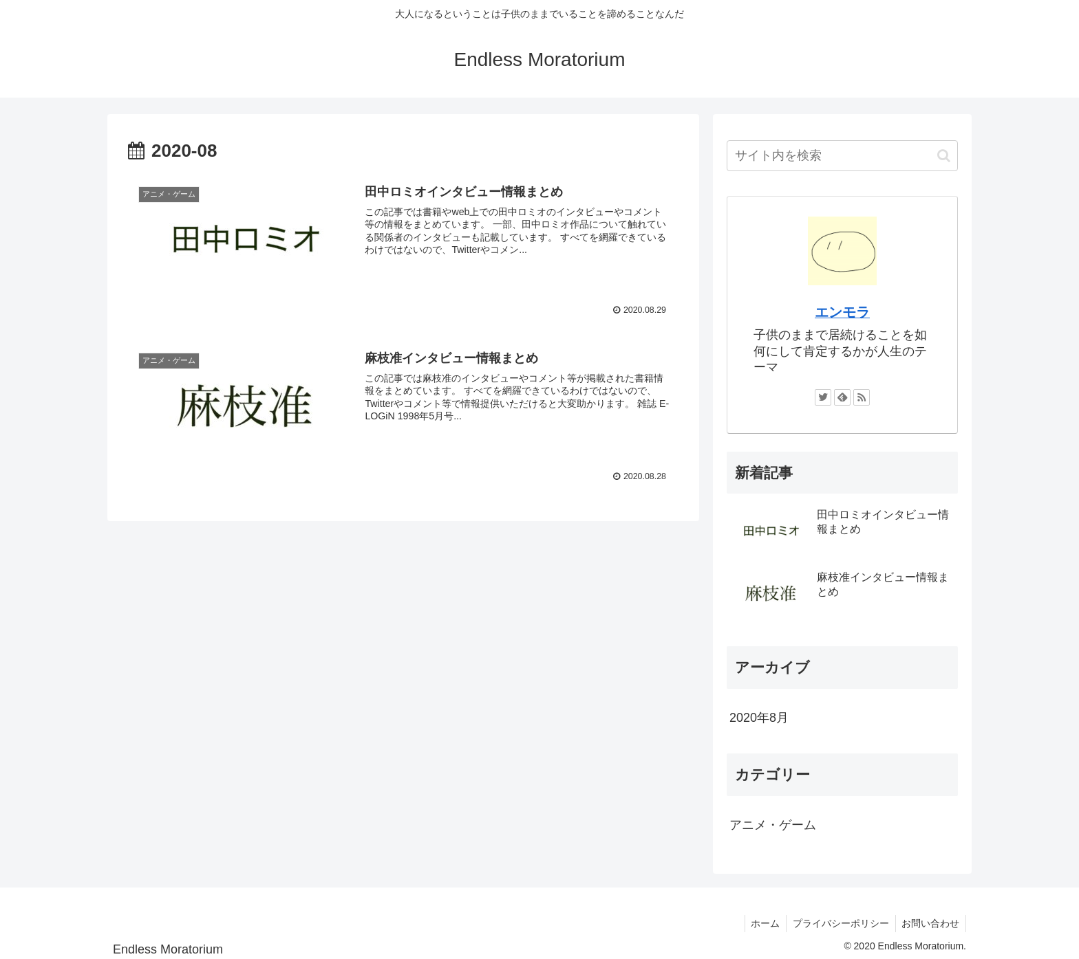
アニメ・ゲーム (772, 825)
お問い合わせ (930, 923)
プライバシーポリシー (838, 923)
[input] (842, 155)
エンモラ (842, 312)
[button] (944, 156)
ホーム (761, 923)
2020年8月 (759, 718)
